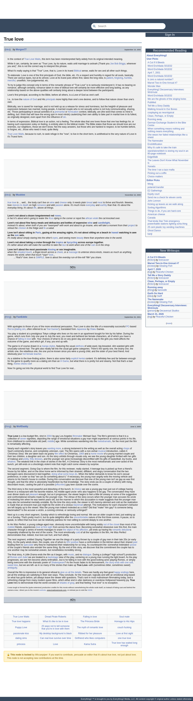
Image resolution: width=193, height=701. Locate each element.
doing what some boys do (64, 474)
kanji (150, 234)
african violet (92, 218)
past (135, 542)
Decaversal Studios (169, 310)
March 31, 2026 (156, 314)
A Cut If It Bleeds (156, 62)
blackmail (78, 505)
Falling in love (90, 616)
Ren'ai (11, 329)
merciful (11, 80)
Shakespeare (58, 562)
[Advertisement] (96, 9)
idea (7, 49)
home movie (97, 453)
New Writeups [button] (170, 250)
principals (50, 99)
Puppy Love (21, 627)
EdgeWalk (153, 157)
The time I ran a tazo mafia (161, 169)
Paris (38, 232)
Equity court (153, 194)
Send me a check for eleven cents (165, 197)
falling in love (24, 339)
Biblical (77, 70)
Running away (155, 119)
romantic (116, 529)
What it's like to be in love (55, 621)
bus (64, 245)
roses (58, 215)
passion (59, 205)
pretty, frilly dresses (32, 459)
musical (102, 451)
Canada (151, 217)
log (149, 272)
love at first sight (44, 527)
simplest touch (24, 252)
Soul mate (124, 616)
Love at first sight (124, 633)
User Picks (152, 59)
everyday (90, 205)
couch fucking (124, 627)
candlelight (104, 222)
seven (23, 438)
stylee (52, 346)
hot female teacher (32, 354)
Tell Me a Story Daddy (159, 105)
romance (41, 205)
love (51, 254)
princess (21, 644)
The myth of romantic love (90, 627)
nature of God (30, 99)
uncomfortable (81, 517)
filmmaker (78, 436)
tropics (59, 242)
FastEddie (21, 317)
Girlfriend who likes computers (90, 638)
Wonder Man (154, 86)
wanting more (54, 448)
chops (126, 448)
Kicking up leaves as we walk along (165, 204)
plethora (80, 346)
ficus (51, 218)
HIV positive (72, 542)
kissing (52, 249)
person (151, 310)
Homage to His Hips (124, 621)
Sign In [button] (170, 34)
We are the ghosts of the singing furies (167, 99)
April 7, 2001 (154, 72)
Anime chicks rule (22, 363)
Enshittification (155, 144)
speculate (28, 544)
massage (73, 252)
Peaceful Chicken (164, 272)
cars (93, 245)
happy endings (121, 572)
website (43, 590)
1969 (81, 453)
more (169, 323)
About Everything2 (157, 55)
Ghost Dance (154, 230)
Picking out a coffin (157, 173)
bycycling (72, 242)
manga (45, 346)
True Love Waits (32, 59)
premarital (60, 111)
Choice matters (155, 176)
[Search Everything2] (128, 26)
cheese (63, 202)
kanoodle (162, 290)
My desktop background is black (55, 633)
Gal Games (52, 329)
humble (128, 78)
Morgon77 (21, 49)
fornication (73, 111)
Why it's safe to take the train (162, 147)
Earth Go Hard (155, 293)
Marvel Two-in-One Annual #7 (162, 82)
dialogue (87, 554)
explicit (74, 358)
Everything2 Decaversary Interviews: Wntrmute (167, 306)
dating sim (20, 329)
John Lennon (154, 200)
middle (50, 441)
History (77, 489)
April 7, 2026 (154, 269)
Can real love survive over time (55, 638)
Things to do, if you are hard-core (164, 211)
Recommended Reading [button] (170, 50)
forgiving (118, 78)
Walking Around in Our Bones (162, 109)
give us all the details (70, 572)
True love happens (21, 621)
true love (12, 202)
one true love (124, 638)
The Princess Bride (90, 621)
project (131, 225)
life (34, 207)
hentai (82, 358)
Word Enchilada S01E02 (160, 66)
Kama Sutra (90, 644)
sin (64, 117)
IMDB (90, 590)
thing (7, 317)
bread (90, 202)
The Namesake (155, 140)
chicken (22, 228)
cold (78, 532)
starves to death (20, 205)
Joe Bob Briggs (118, 63)
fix (45, 228)
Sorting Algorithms (157, 207)
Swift (159, 296)
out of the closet (111, 524)
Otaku (93, 329)
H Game (64, 361)
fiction (151, 260)
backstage (53, 557)
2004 (49, 436)
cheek (60, 252)
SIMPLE (40, 257)
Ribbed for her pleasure (90, 633)
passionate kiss (21, 633)
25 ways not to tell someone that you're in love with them (55, 627)
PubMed (152, 102)
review (151, 266)
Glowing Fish (165, 266)
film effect (59, 453)
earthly (103, 205)
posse (133, 544)
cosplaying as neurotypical (161, 112)
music (71, 554)
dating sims (21, 638)
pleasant (33, 494)
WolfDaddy (22, 426)
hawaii (115, 232)
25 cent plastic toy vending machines (166, 227)
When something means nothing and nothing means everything (166, 130)
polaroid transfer (156, 187)
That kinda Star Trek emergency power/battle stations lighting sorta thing (167, 222)
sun (17, 235)
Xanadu (151, 166)
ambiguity (12, 567)
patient (109, 78)
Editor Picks (153, 180)
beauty (80, 238)
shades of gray (67, 583)
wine (52, 202)
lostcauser (164, 260)
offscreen (60, 484)
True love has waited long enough (124, 644)
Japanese (81, 329)
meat (100, 202)
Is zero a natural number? (160, 79)
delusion (126, 529)
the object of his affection (75, 529)
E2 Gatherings (155, 190)
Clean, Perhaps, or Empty (160, 116)
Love (55, 644)
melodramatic (104, 441)
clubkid (11, 527)
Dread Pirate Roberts (55, 616)
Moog (150, 184)
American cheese (156, 214)
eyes (55, 238)
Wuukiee (20, 194)
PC (127, 326)
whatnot (11, 461)
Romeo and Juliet (19, 557)
